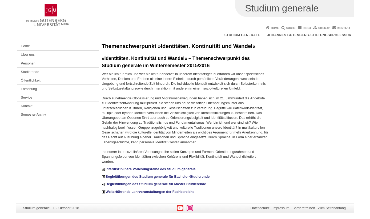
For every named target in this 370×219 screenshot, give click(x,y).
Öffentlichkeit (31, 80)
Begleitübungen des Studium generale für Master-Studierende (156, 184)
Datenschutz (260, 208)
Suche (291, 28)
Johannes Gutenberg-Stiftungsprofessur (309, 35)
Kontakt (343, 28)
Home (275, 28)
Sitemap (324, 28)
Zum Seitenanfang (332, 208)
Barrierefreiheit (303, 208)
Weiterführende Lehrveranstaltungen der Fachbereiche (150, 192)
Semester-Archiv (33, 114)
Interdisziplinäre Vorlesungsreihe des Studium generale (151, 169)
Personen (28, 63)
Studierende (30, 72)
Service (26, 97)
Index (307, 28)
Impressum (280, 208)
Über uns (28, 54)
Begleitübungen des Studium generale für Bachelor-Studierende (158, 177)
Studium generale (242, 35)
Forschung (29, 89)
